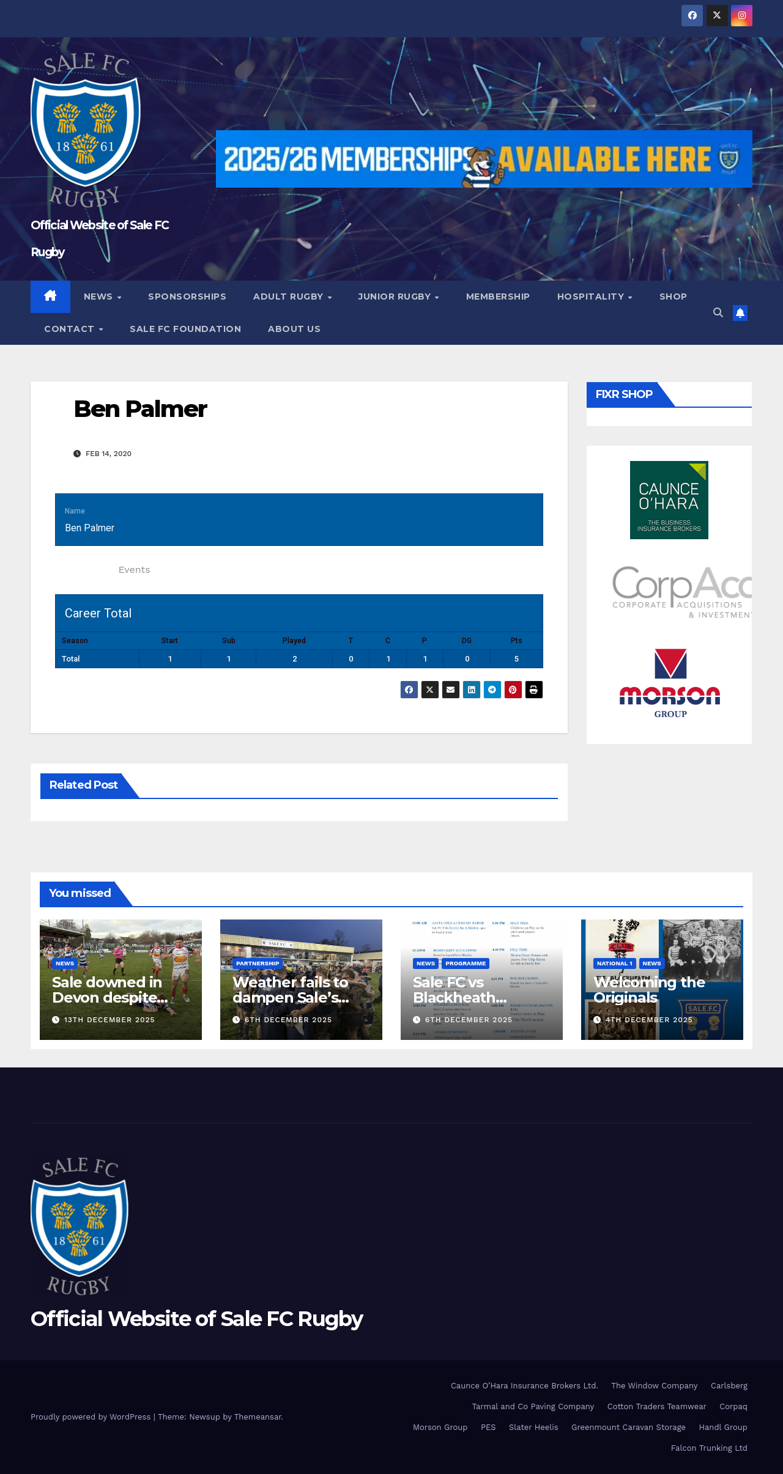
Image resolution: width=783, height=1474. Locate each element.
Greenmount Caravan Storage (628, 1427)
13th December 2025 (109, 1019)
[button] (718, 313)
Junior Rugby (396, 296)
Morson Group (440, 1427)
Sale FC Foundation (185, 328)
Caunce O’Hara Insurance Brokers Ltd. (524, 1385)
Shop (673, 296)
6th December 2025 (288, 1019)
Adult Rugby (289, 296)
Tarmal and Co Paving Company (533, 1406)
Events (134, 569)
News (100, 296)
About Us (294, 328)
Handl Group (723, 1427)
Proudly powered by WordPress (92, 1416)
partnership (257, 963)
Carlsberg (729, 1385)
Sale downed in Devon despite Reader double (107, 997)
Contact (70, 328)
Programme (465, 963)
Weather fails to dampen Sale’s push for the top (291, 997)
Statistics (83, 569)
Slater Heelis (533, 1427)
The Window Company (654, 1385)
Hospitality (592, 296)
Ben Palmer (140, 408)
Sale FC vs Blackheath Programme (456, 997)
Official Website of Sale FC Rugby (196, 1319)
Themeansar (257, 1416)
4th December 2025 (649, 1019)
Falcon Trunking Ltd (709, 1448)
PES (488, 1427)
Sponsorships (187, 296)
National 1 (615, 963)
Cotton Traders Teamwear (657, 1406)
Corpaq (733, 1406)
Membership (498, 296)
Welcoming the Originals (649, 989)
